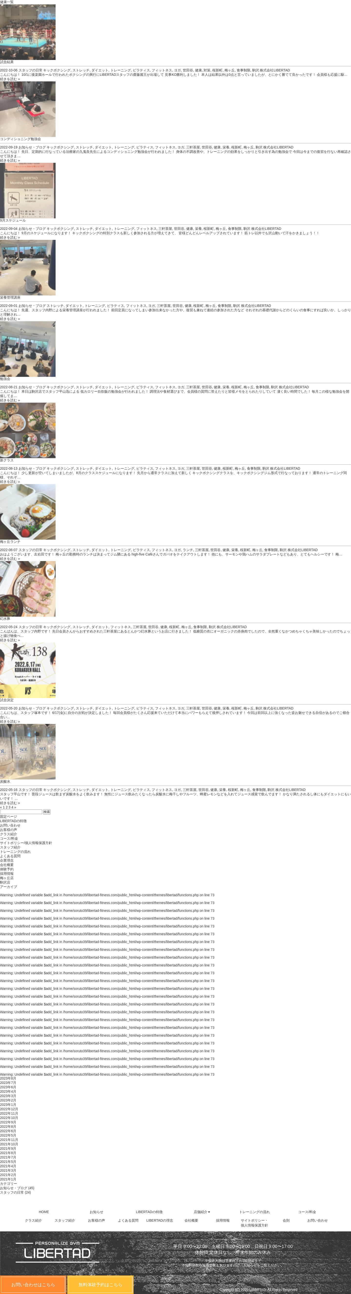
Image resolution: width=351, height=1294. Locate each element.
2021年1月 (8, 1179)
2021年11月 (9, 1140)
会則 (286, 1220)
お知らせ (96, 1212)
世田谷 (188, 70)
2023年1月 (8, 1105)
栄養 (226, 147)
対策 (207, 70)
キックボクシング (56, 70)
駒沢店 (5, 882)
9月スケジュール (13, 220)
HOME (44, 1212)
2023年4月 (8, 1091)
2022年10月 (9, 1118)
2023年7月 (8, 1083)
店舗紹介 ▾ (202, 1212)
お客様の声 (8, 830)
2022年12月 (9, 1109)
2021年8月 (8, 1153)
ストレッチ (80, 70)
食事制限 (243, 70)
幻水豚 (5, 619)
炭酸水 (5, 781)
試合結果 (7, 62)
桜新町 (217, 70)
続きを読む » (10, 79)
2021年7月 (8, 1157)
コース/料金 (9, 838)
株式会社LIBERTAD (275, 70)
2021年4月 (8, 1166)
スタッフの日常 (30, 70)
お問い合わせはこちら (33, 1284)
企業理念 (7, 860)
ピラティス (141, 70)
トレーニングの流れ (15, 852)
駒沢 (255, 70)
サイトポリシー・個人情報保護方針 (254, 1222)
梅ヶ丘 (229, 70)
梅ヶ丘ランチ (10, 542)
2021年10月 (9, 1144)
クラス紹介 (8, 834)
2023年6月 (8, 1087)
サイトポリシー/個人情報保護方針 (26, 843)
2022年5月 (8, 1135)
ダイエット (99, 70)
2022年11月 (9, 1113)
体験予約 (7, 869)
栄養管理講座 (10, 297)
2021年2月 (8, 1175)
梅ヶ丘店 (7, 878)
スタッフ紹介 (10, 847)
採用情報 (7, 874)
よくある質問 (10, 856)
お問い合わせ (10, 825)
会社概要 (7, 865)
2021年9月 (8, 1148)
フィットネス (162, 70)
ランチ (188, 550)
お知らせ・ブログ (32, 147)
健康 (198, 70)
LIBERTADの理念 (159, 1220)
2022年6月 (8, 1131)
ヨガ (177, 70)
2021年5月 (8, 1162)
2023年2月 (8, 1100)
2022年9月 (8, 1122)
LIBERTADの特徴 (13, 821)
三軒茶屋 (193, 147)
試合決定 (7, 700)
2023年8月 (8, 1078)
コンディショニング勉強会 (20, 139)
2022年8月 (8, 1127)
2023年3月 (8, 1096)
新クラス (7, 460)
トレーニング (120, 70)
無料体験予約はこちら (100, 1284)
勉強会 (5, 379)
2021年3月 (8, 1170)
